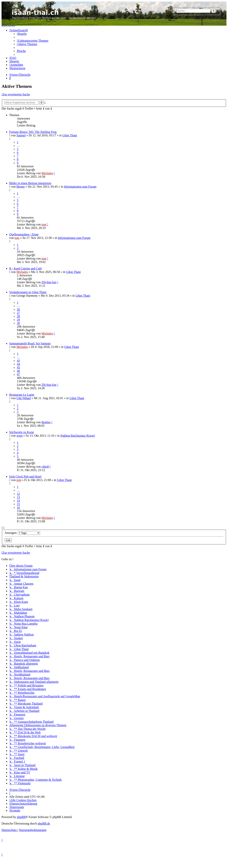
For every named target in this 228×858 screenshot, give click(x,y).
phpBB (21, 817)
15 (18, 504)
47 (18, 374)
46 (18, 371)
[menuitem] (22, 33)
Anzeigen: (22, 532)
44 (18, 364)
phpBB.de (44, 823)
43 (18, 360)
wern (19, 435)
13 (18, 497)
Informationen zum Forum (80, 186)
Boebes (45, 422)
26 (18, 309)
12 (18, 493)
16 (18, 507)
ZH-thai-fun (48, 282)
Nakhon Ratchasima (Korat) (77, 435)
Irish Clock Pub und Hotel (25, 476)
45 (18, 367)
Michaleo (47, 173)
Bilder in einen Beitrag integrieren (30, 183)
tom (43, 224)
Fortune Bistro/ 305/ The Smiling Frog (33, 132)
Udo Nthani (23, 398)
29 (18, 319)
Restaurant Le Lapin (21, 394)
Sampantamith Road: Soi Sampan (30, 343)
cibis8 (45, 466)
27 (18, 312)
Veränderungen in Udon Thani (27, 292)
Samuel (21, 135)
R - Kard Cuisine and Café (25, 268)
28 (18, 316)
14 (18, 500)
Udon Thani (69, 135)
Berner (20, 186)
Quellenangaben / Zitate (24, 234)
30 (18, 323)
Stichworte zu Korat (21, 432)
